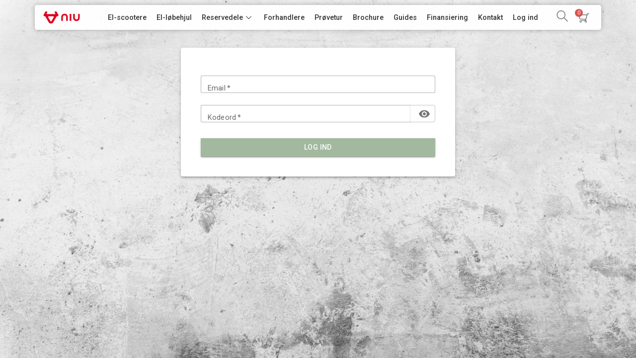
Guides (405, 17)
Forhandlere (284, 17)
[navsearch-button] (562, 17)
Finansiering (447, 17)
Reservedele (228, 17)
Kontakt (490, 17)
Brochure (368, 17)
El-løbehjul (174, 17)
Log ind (525, 17)
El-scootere (127, 17)
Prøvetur (329, 17)
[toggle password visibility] (424, 114)
